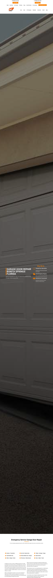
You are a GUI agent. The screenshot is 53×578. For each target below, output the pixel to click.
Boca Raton (11, 5)
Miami (8, 5)
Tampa (24, 5)
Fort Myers (20, 5)
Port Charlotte (16, 5)
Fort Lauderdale (35, 5)
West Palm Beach (29, 5)
